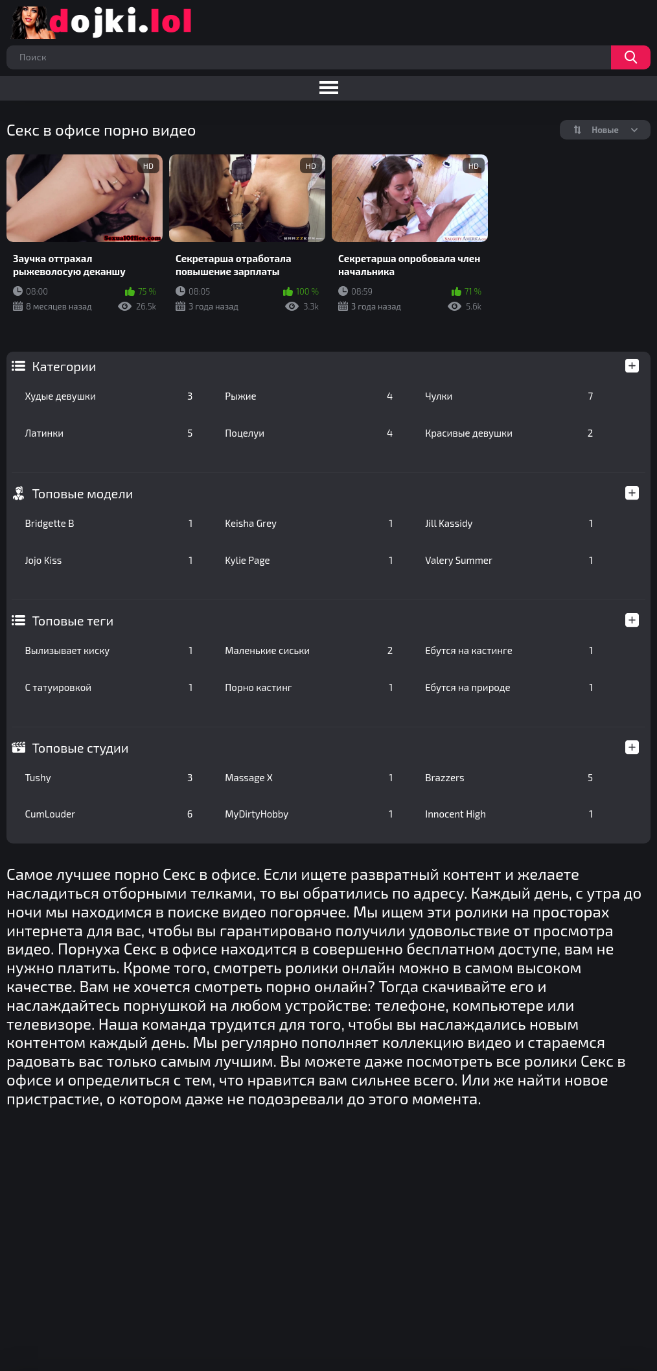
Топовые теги (72, 620)
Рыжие (309, 396)
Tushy (108, 777)
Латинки (108, 433)
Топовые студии (80, 747)
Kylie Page (309, 560)
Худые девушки (108, 396)
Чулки (509, 396)
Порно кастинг (309, 687)
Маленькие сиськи (309, 650)
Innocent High (509, 813)
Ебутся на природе (509, 687)
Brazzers (509, 777)
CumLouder (108, 813)
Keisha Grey (309, 523)
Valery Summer (509, 560)
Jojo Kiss (108, 560)
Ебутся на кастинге (509, 650)
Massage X (309, 777)
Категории (64, 366)
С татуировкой (108, 687)
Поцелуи (309, 433)
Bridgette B (108, 523)
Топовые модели (82, 493)
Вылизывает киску (108, 650)
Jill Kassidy (509, 523)
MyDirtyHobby (309, 813)
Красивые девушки (509, 433)
